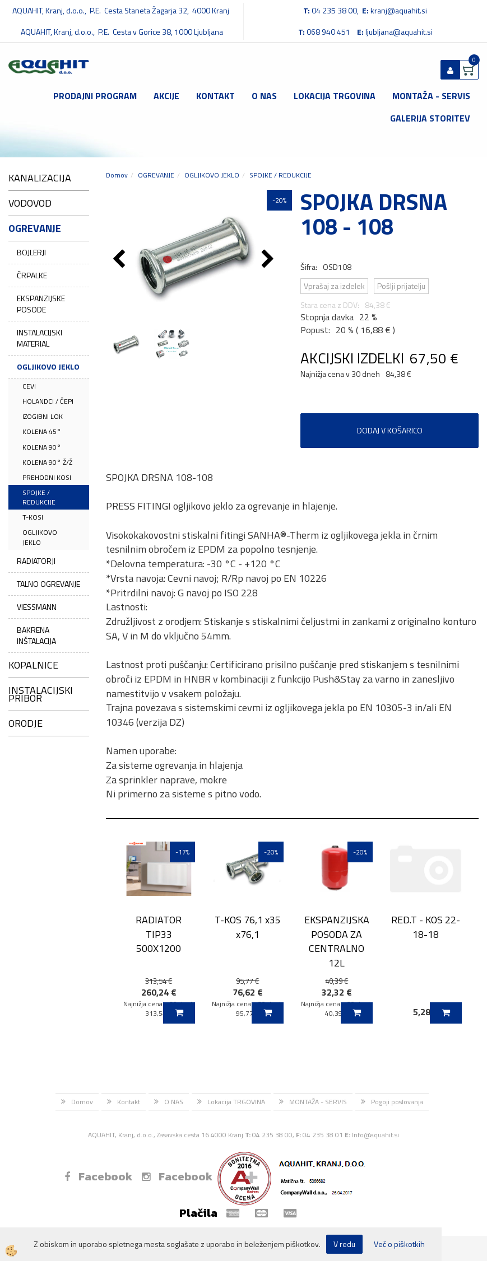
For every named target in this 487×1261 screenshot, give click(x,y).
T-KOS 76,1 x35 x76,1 (248, 926)
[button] (269, 259)
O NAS (264, 95)
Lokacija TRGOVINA (334, 95)
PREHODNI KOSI (46, 477)
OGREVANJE (156, 175)
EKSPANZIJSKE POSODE (41, 303)
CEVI (29, 386)
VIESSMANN (37, 607)
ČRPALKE (32, 275)
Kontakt (215, 95)
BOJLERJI (31, 252)
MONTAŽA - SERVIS (431, 95)
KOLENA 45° (41, 431)
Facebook (98, 1176)
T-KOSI (32, 517)
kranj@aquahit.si (398, 10)
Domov (117, 175)
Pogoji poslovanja (397, 1101)
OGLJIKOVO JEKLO (48, 366)
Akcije (166, 95)
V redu (344, 1244)
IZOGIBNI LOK (42, 416)
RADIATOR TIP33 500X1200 (159, 934)
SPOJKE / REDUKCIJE (38, 497)
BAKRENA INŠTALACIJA (36, 635)
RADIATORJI (36, 561)
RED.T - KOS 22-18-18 (425, 926)
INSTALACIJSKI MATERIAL (39, 337)
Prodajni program (95, 95)
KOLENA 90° (41, 447)
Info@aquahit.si (375, 1134)
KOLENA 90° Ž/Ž (47, 462)
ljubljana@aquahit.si (399, 32)
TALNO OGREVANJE (48, 584)
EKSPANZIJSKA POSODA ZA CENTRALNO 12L (336, 941)
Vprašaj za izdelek (334, 286)
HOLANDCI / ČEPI (47, 401)
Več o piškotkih (399, 1244)
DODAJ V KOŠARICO (390, 430)
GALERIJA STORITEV (430, 118)
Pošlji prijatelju (401, 286)
